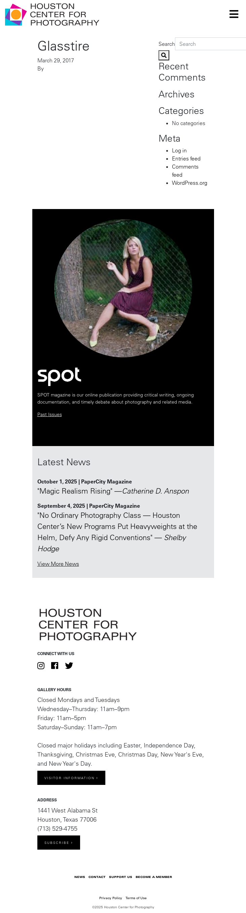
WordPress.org (189, 182)
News (79, 877)
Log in (179, 150)
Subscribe (56, 843)
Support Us (120, 877)
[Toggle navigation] (234, 14)
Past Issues (49, 414)
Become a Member (154, 877)
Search (167, 43)
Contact (97, 877)
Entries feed (186, 158)
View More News (58, 563)
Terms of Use (136, 898)
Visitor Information (69, 778)
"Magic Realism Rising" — (113, 491)
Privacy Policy (110, 898)
